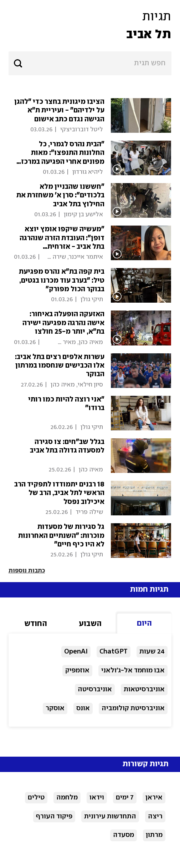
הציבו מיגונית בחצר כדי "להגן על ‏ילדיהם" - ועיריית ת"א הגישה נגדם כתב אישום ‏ (59, 111)
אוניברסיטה (95, 689)
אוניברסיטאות (144, 689)
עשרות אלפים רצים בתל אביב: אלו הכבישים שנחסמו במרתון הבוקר (59, 366)
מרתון (154, 835)
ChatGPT (113, 652)
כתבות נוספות (27, 571)
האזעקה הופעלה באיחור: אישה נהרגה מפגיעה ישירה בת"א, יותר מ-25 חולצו (63, 323)
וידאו (96, 797)
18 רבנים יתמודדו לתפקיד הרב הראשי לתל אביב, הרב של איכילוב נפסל (59, 493)
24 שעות (152, 652)
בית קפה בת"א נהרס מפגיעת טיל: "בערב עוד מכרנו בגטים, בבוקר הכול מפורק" (61, 280)
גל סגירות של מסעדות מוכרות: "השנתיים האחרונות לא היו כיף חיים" (61, 536)
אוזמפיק (77, 670)
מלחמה (67, 797)
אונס (83, 708)
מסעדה (123, 835)
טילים (36, 797)
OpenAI (76, 652)
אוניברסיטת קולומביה (133, 708)
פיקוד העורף (54, 816)
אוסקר (55, 708)
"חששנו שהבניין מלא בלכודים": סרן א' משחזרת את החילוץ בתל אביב (60, 195)
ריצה (155, 816)
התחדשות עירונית (110, 816)
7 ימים (125, 797)
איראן (154, 797)
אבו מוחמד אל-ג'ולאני (133, 670)
